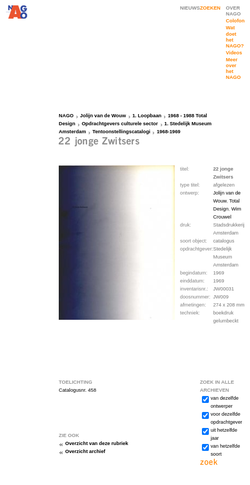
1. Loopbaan (147, 115)
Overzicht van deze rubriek (96, 443)
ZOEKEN (210, 8)
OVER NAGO (233, 11)
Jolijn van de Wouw (103, 115)
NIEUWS (190, 8)
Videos (234, 52)
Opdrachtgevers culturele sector (120, 123)
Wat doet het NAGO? (235, 36)
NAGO (66, 115)
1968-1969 (168, 131)
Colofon (235, 20)
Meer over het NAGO (233, 68)
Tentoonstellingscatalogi (121, 131)
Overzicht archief (85, 451)
